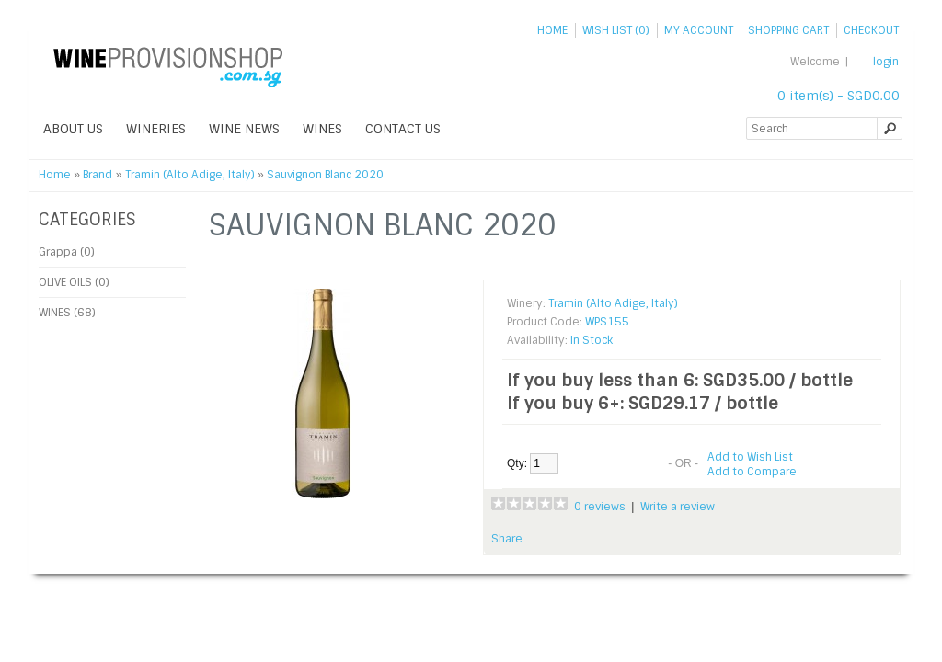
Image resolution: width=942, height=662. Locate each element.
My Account (698, 30)
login (886, 61)
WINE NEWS (244, 128)
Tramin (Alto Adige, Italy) (190, 174)
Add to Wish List (750, 457)
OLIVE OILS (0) (74, 282)
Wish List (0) (615, 30)
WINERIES (156, 128)
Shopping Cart (788, 30)
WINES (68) (67, 312)
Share (507, 538)
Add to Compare (752, 471)
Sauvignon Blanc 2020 (325, 174)
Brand (97, 174)
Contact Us (403, 128)
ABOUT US (73, 128)
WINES (322, 128)
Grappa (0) (67, 252)
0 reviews (600, 506)
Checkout (871, 30)
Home (552, 30)
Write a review (677, 506)
